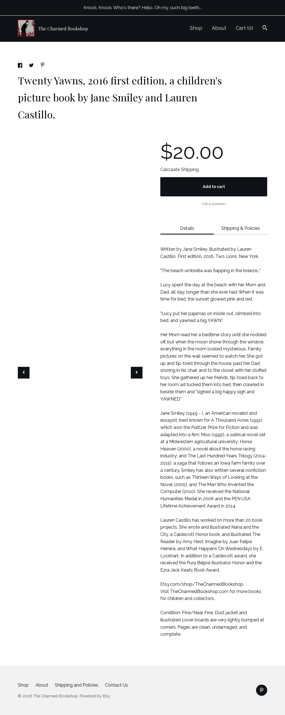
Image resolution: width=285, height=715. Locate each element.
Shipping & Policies (240, 228)
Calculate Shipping (179, 169)
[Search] (264, 28)
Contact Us (116, 685)
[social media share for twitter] (32, 66)
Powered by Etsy (95, 696)
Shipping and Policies (76, 685)
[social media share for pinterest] (42, 65)
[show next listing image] (136, 373)
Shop (196, 28)
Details (187, 228)
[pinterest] (261, 690)
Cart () (244, 28)
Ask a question (214, 204)
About (219, 28)
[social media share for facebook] (20, 66)
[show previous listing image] (24, 373)
